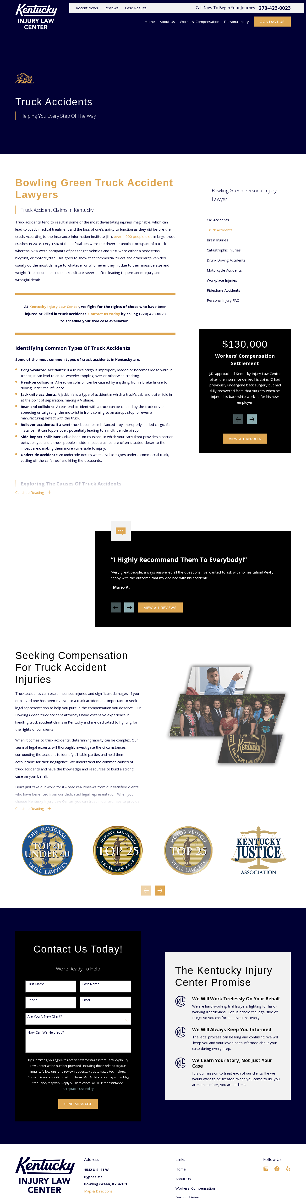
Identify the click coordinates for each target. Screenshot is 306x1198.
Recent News (87, 8)
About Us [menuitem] (167, 21)
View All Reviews (160, 613)
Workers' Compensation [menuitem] (199, 21)
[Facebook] (276, 1168)
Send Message (72, 1103)
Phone (26, 1000)
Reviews (111, 8)
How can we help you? (39, 1033)
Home (180, 1169)
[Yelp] (288, 1168)
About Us (183, 1178)
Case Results (136, 8)
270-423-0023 (275, 8)
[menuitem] (245, 220)
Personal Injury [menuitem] (236, 21)
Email (80, 1000)
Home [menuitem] (150, 21)
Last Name (84, 984)
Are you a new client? (38, 1016)
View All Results (245, 438)
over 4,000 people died (133, 236)
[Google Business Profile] (265, 1168)
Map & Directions (98, 1191)
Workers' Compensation (195, 1188)
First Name (29, 984)
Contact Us (272, 21)
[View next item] (252, 419)
